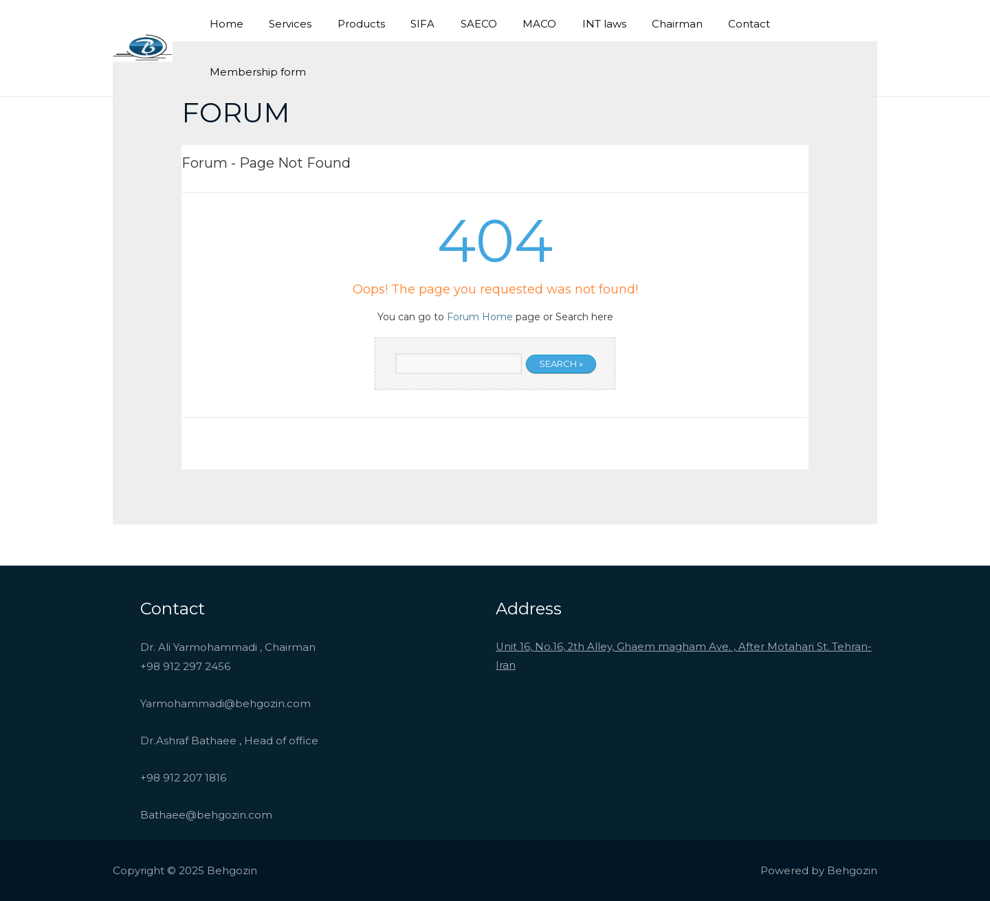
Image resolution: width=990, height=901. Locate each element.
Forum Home (480, 317)
